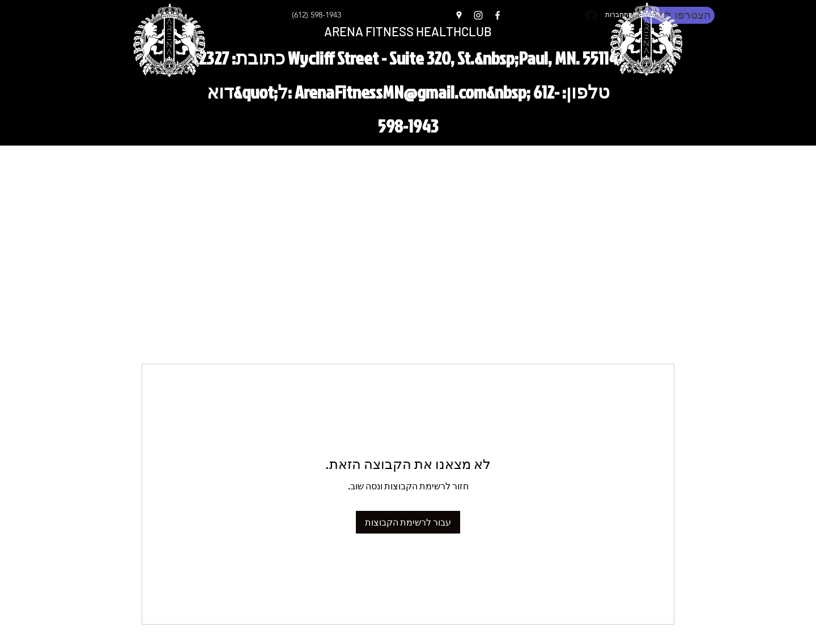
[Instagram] (478, 15)
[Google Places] (459, 15)
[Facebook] (497, 15)
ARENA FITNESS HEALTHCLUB (408, 31)
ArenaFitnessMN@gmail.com (390, 91)
